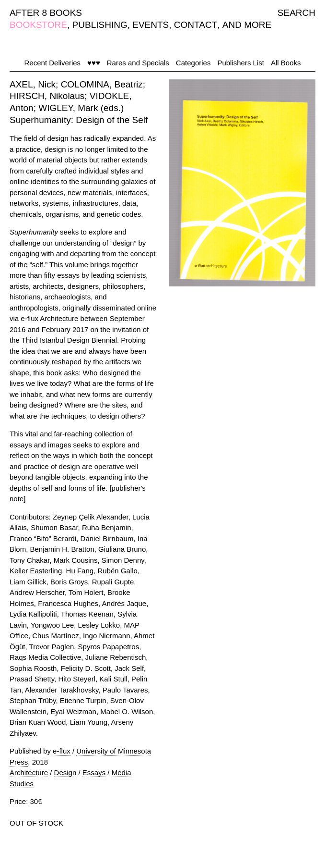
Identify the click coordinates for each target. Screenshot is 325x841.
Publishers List (240, 63)
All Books (286, 63)
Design (65, 772)
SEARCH (296, 13)
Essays (93, 772)
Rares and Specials (138, 63)
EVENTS (150, 25)
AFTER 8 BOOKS (46, 13)
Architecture (29, 772)
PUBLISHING (100, 25)
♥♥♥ (93, 63)
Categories (193, 63)
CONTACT (195, 25)
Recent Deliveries (52, 63)
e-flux (61, 751)
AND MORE (246, 25)
